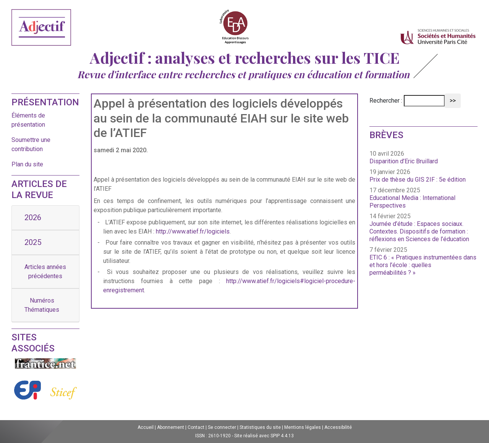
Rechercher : (385, 100)
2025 (32, 242)
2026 (32, 217)
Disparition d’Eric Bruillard (403, 161)
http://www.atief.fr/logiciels (193, 231)
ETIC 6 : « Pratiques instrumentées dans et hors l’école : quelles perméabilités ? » (422, 265)
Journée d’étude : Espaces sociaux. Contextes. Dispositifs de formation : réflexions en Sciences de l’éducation (419, 231)
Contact (196, 427)
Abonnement (170, 427)
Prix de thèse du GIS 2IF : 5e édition (417, 179)
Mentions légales (302, 427)
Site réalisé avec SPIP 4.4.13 (264, 435)
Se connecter (222, 427)
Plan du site (27, 164)
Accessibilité (338, 427)
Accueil (146, 427)
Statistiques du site (260, 427)
